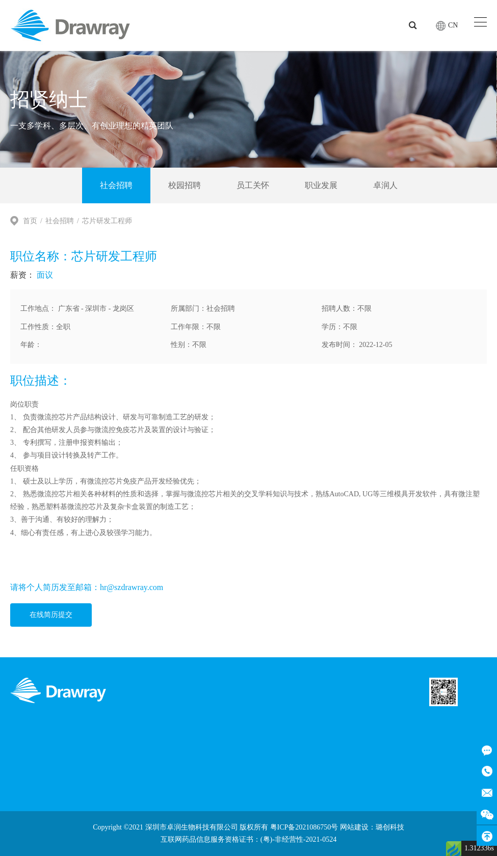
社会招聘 (116, 185)
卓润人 (385, 185)
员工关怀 (253, 185)
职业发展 (321, 185)
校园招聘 (184, 185)
